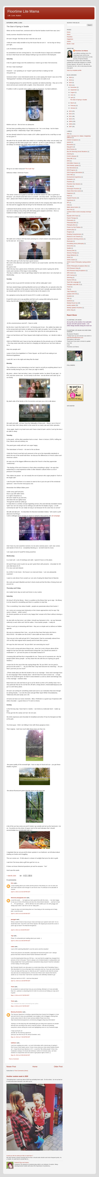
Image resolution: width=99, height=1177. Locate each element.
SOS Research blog (72, 268)
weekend (69, 300)
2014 (70, 85)
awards (69, 142)
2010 (70, 119)
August (72, 92)
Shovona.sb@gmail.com (18, 897)
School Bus (70, 246)
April (71, 97)
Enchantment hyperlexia (74, 177)
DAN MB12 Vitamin (72, 163)
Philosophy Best (71, 222)
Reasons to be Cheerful (74, 236)
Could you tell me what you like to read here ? (19, 1155)
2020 (70, 77)
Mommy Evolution (16, 1012)
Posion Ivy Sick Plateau (74, 227)
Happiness (70, 39)
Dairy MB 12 (70, 158)
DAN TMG (70, 174)
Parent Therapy (71, 218)
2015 (70, 82)
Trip (68, 289)
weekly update (71, 305)
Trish (12, 986)
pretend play (70, 229)
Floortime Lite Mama (23, 11)
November (73, 87)
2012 (70, 113)
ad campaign (56, 516)
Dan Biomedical (71, 168)
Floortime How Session (73, 184)
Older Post (58, 1067)
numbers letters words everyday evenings (79, 211)
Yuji (12, 935)
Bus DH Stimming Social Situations (77, 151)
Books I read (70, 43)
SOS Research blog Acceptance (76, 270)
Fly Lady (69, 186)
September (73, 90)
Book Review (71, 149)
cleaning (69, 154)
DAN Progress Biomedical (74, 172)
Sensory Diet (70, 250)
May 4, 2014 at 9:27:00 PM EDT (20, 995)
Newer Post (11, 1067)
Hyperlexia (70, 200)
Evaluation (70, 179)
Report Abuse (72, 315)
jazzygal (13, 919)
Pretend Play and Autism (21, 1162)
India (68, 205)
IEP (68, 202)
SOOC (69, 257)
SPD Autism (70, 273)
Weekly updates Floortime (74, 307)
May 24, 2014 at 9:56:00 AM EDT (20, 1055)
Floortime (69, 36)
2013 (70, 111)
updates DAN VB (72, 293)
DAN (68, 161)
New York (69, 209)
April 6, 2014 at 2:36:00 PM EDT (20, 930)
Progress (69, 232)
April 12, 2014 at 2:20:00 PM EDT (20, 980)
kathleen (13, 1043)
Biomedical (70, 144)
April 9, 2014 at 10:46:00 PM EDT (20, 940)
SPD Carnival (71, 275)
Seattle (69, 248)
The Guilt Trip (29, 168)
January (73, 108)
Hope (68, 195)
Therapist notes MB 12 (73, 284)
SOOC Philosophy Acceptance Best (77, 266)
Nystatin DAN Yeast (72, 215)
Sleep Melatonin (71, 255)
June (72, 95)
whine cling (70, 310)
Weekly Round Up (72, 303)
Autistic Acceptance (72, 140)
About (68, 34)
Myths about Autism (72, 207)
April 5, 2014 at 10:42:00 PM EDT (20, 891)
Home (34, 1067)
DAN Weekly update (73, 165)
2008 (70, 124)
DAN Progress (71, 170)
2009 (70, 121)
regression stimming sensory (75, 239)
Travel (68, 287)
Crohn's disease (71, 156)
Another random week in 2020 (17, 1076)
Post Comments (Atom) (21, 1070)
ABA (68, 133)
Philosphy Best (71, 225)
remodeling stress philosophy (75, 243)
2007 (70, 126)
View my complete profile (74, 70)
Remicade (70, 241)
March (72, 103)
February (73, 105)
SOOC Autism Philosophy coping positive (79, 262)
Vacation (69, 296)
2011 (70, 116)
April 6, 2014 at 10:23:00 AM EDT (20, 913)
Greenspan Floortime (73, 188)
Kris (12, 883)
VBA (68, 298)
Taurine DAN (70, 280)
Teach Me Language (73, 282)
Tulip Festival (71, 291)
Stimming (69, 277)
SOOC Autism (71, 259)
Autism (69, 41)
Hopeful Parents (71, 198)
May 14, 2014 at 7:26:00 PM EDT (20, 1037)
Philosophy (70, 220)
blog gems (70, 147)
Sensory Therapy (72, 253)
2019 (70, 80)
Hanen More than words (74, 191)
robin (12, 946)
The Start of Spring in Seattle (78, 99)
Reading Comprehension (74, 234)
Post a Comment (14, 1059)
